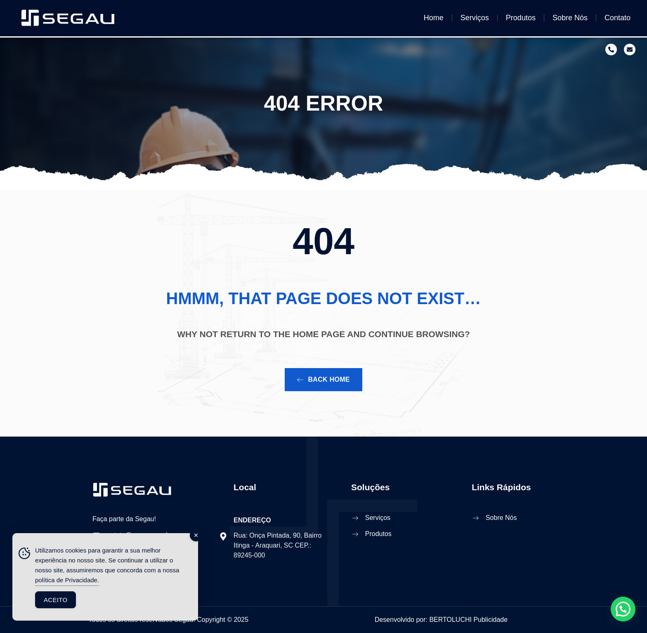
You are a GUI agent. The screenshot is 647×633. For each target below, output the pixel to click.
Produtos (521, 18)
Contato (617, 18)
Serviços (474, 18)
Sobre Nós (570, 18)
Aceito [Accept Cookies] (55, 599)
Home (434, 18)
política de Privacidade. (67, 579)
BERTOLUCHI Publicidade (468, 619)
